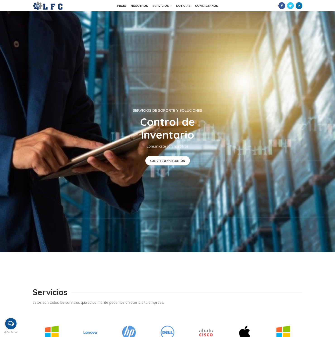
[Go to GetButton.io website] (11, 332)
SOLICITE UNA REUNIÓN (167, 161)
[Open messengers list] (11, 323)
